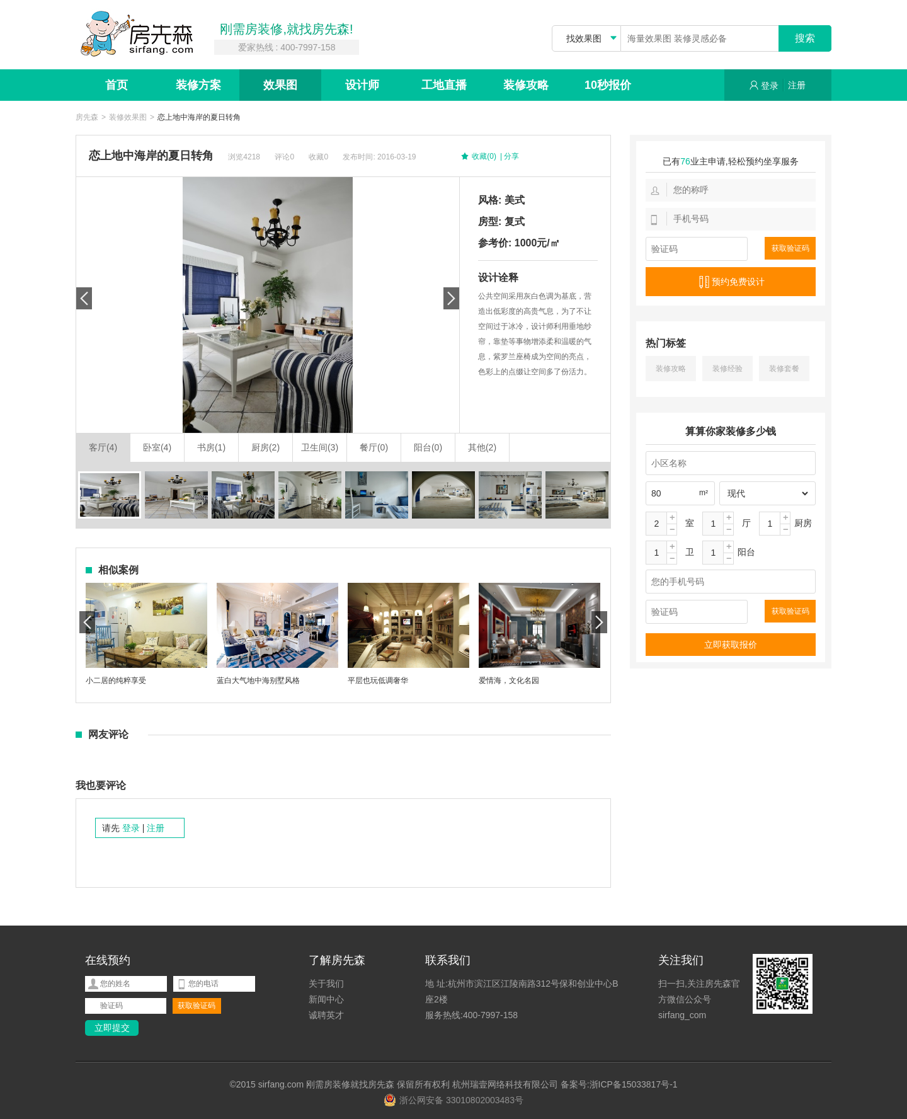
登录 (764, 85)
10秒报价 (608, 85)
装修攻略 (526, 85)
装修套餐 (784, 368)
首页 (116, 85)
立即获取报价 (730, 645)
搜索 (805, 38)
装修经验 (727, 368)
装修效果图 (128, 117)
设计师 (362, 85)
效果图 (280, 85)
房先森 (87, 117)
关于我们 (326, 983)
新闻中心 (326, 999)
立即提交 (112, 1028)
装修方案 (198, 85)
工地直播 (444, 85)
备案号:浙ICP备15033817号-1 (619, 1084)
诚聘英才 (326, 1015)
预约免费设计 (731, 282)
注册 (797, 85)
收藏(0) (478, 157)
